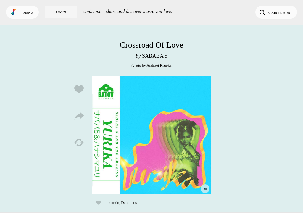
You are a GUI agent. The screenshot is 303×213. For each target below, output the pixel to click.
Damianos (129, 202)
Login (61, 12)
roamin (113, 202)
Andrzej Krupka (158, 65)
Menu (28, 12)
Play (151, 135)
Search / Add (274, 12)
